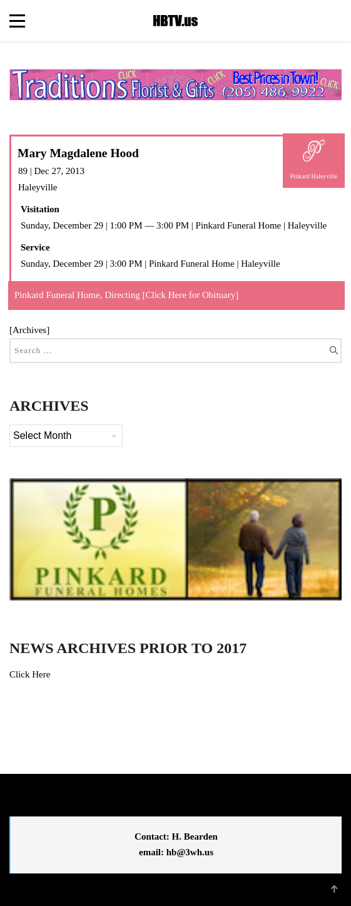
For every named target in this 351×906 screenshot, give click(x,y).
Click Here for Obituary (191, 295)
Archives (29, 330)
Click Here (29, 674)
